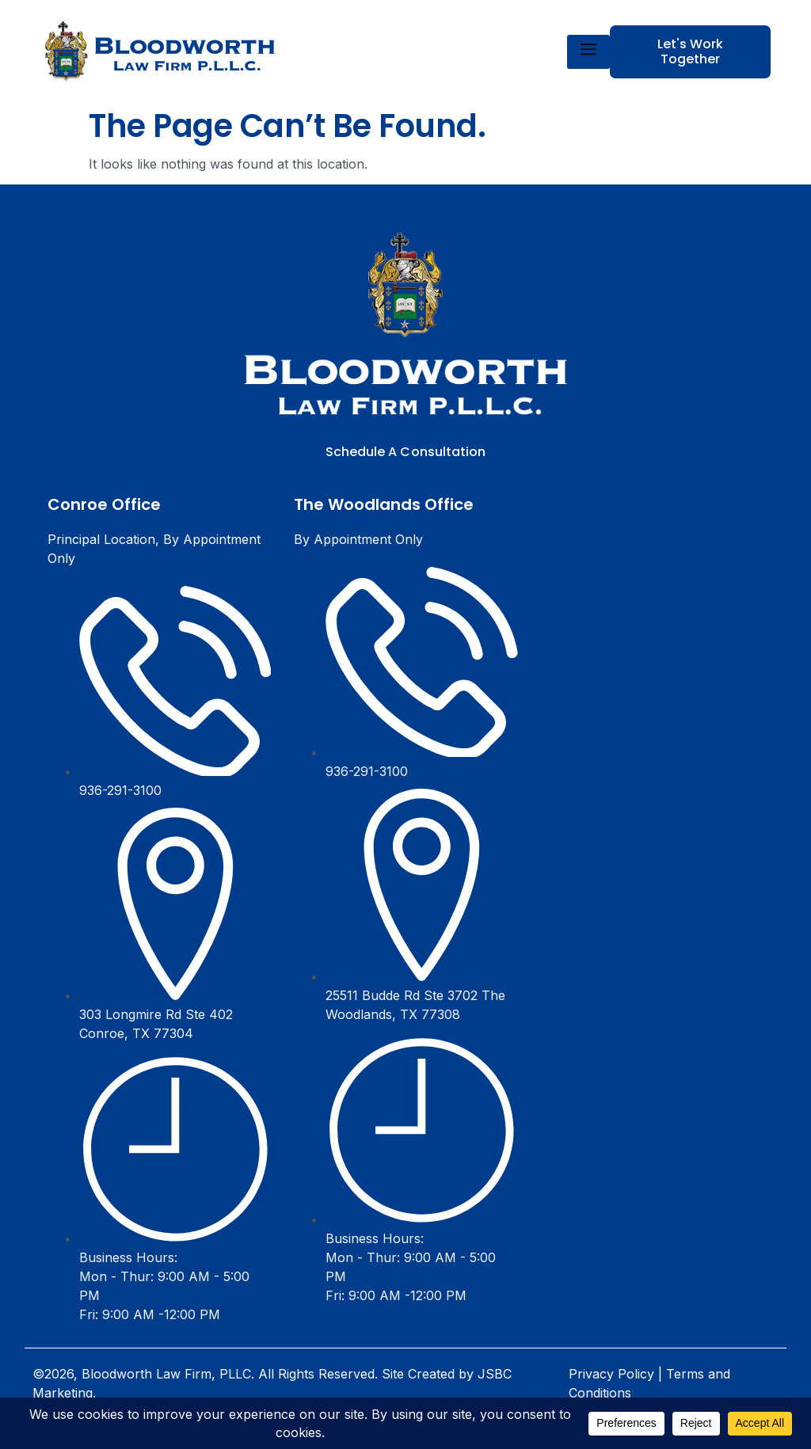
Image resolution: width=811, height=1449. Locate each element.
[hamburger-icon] (588, 52)
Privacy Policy (611, 1374)
